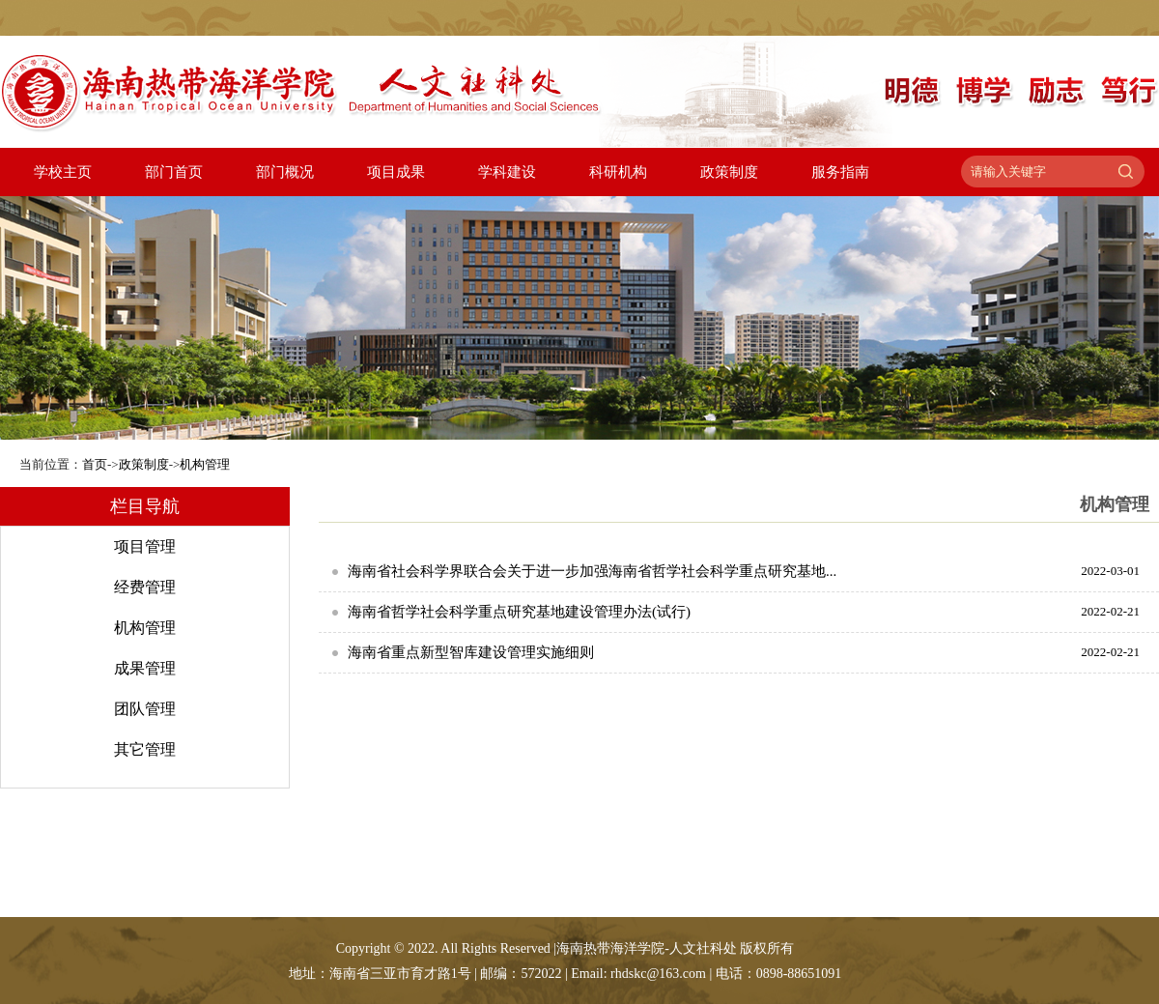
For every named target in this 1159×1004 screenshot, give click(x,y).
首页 (94, 464)
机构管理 (205, 464)
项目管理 (145, 546)
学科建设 (507, 172)
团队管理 (145, 709)
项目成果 (396, 172)
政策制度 (729, 172)
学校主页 (63, 172)
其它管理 (145, 749)
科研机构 (618, 172)
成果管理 (145, 668)
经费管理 (145, 587)
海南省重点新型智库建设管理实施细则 (471, 652)
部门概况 (285, 172)
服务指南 (840, 172)
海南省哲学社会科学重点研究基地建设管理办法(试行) (519, 611)
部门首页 (174, 172)
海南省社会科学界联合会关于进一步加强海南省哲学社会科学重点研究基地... (592, 571)
